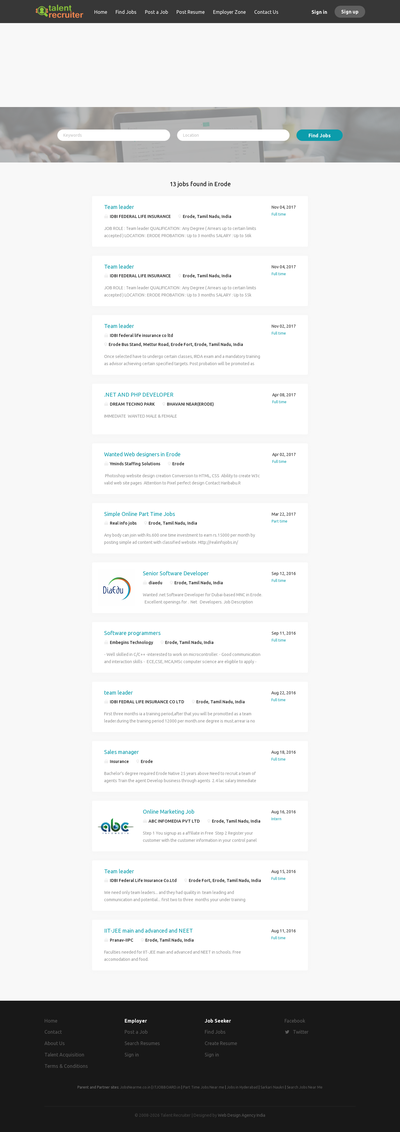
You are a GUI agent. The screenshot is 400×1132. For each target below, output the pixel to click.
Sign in (319, 12)
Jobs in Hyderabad (242, 1087)
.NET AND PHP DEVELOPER (138, 395)
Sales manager (121, 752)
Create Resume (221, 1043)
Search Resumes (142, 1043)
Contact (53, 1032)
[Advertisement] (200, 65)
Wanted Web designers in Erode (142, 454)
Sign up (350, 11)
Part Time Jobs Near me (203, 1087)
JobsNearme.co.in (135, 1087)
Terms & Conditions (66, 1066)
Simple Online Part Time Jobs (139, 514)
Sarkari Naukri (272, 1087)
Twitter (300, 1032)
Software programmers (132, 633)
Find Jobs (319, 135)
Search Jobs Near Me (305, 1087)
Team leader (119, 207)
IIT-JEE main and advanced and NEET (148, 931)
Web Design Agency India (241, 1115)
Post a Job (136, 1032)
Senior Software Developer (176, 573)
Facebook (294, 1020)
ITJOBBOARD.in (166, 1087)
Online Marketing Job (168, 812)
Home (50, 1020)
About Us (54, 1043)
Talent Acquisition (64, 1054)
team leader (118, 693)
